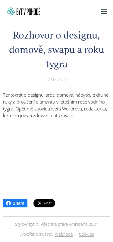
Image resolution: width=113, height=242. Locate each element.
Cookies (86, 234)
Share (15, 203)
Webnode (64, 234)
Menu (104, 11)
